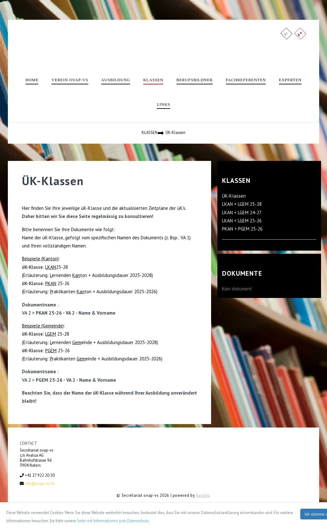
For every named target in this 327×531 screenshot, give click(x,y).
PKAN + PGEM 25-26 (242, 229)
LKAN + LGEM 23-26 (242, 221)
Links (163, 104)
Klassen (153, 79)
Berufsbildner (195, 79)
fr (286, 33)
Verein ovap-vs (70, 79)
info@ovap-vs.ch (39, 483)
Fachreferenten (246, 79)
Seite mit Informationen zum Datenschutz (113, 520)
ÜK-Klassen (234, 196)
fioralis (202, 495)
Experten (290, 79)
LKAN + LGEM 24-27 (242, 212)
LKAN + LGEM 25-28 (242, 204)
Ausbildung (115, 79)
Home (31, 79)
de (299, 33)
